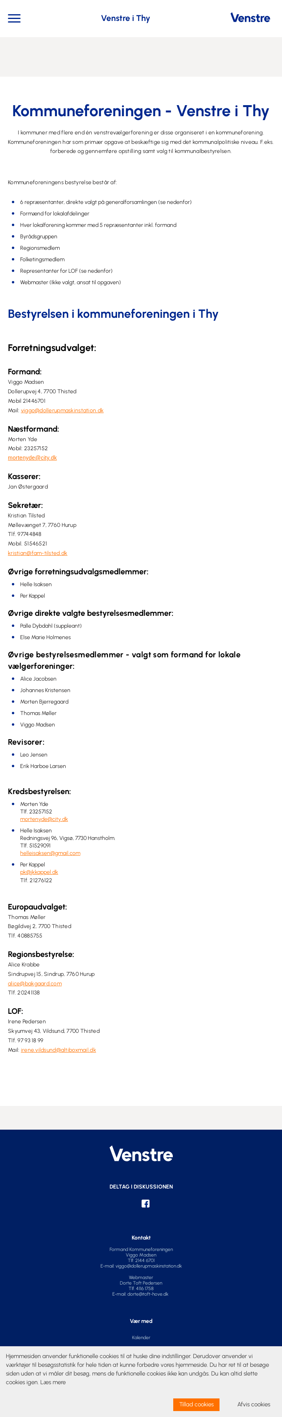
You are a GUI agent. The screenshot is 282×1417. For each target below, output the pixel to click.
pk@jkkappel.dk (39, 872)
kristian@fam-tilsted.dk (37, 553)
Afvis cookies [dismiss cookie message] (253, 1404)
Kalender (141, 1337)
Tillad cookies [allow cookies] (196, 1404)
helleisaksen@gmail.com (50, 853)
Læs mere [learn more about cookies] (53, 1382)
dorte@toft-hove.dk (148, 1294)
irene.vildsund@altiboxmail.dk (58, 1050)
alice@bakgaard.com (35, 983)
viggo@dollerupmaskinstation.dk (62, 410)
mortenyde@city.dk (32, 458)
